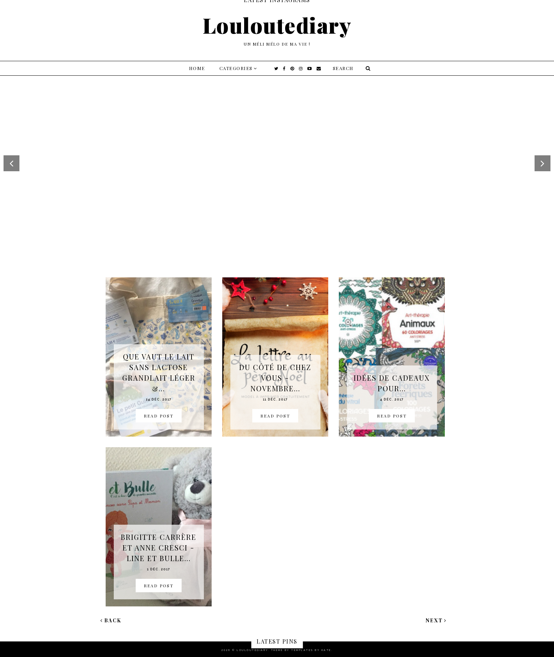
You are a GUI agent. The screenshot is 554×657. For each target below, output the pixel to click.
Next (436, 620)
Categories (236, 68)
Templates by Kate (311, 650)
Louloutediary (277, 25)
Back (111, 620)
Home (197, 68)
